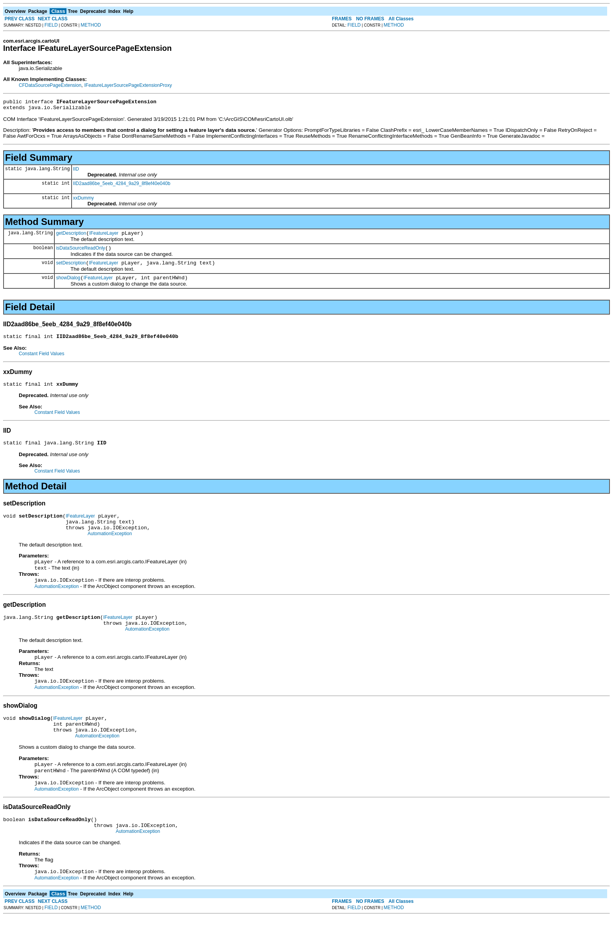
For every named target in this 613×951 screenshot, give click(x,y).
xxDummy (83, 200)
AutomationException (110, 549)
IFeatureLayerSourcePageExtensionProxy (128, 85)
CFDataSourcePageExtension (50, 85)
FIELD (51, 25)
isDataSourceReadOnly (80, 252)
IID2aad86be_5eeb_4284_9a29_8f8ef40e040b (121, 186)
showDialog (68, 285)
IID (76, 171)
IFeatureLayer (103, 236)
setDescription (71, 268)
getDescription (71, 236)
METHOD (91, 25)
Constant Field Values (42, 362)
